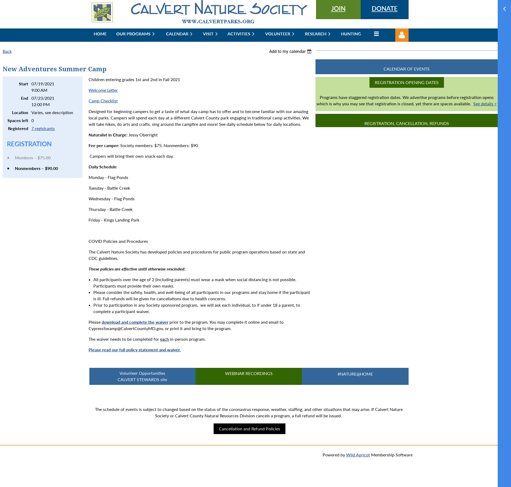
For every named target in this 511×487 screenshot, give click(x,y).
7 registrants (43, 128)
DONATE (385, 8)
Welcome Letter (103, 90)
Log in (402, 35)
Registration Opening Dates (407, 82)
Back (7, 51)
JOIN (338, 8)
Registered (18, 128)
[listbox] (291, 51)
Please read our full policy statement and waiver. (135, 349)
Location (20, 112)
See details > (485, 103)
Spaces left (17, 120)
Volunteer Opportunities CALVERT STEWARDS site (142, 376)
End (24, 98)
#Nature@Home (355, 373)
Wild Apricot (358, 454)
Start (23, 83)
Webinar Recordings (249, 373)
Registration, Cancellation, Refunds (406, 123)
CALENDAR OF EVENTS (407, 68)
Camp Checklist (103, 100)
